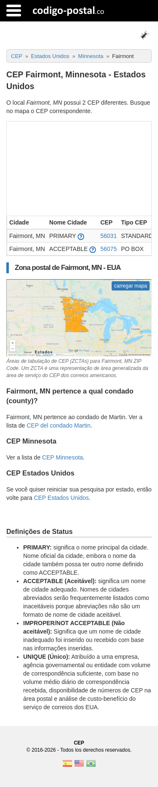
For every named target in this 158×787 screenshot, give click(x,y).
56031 (108, 235)
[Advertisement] (79, 168)
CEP (79, 743)
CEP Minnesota (62, 457)
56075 (108, 249)
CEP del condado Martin (59, 425)
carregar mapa (130, 286)
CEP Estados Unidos (61, 497)
